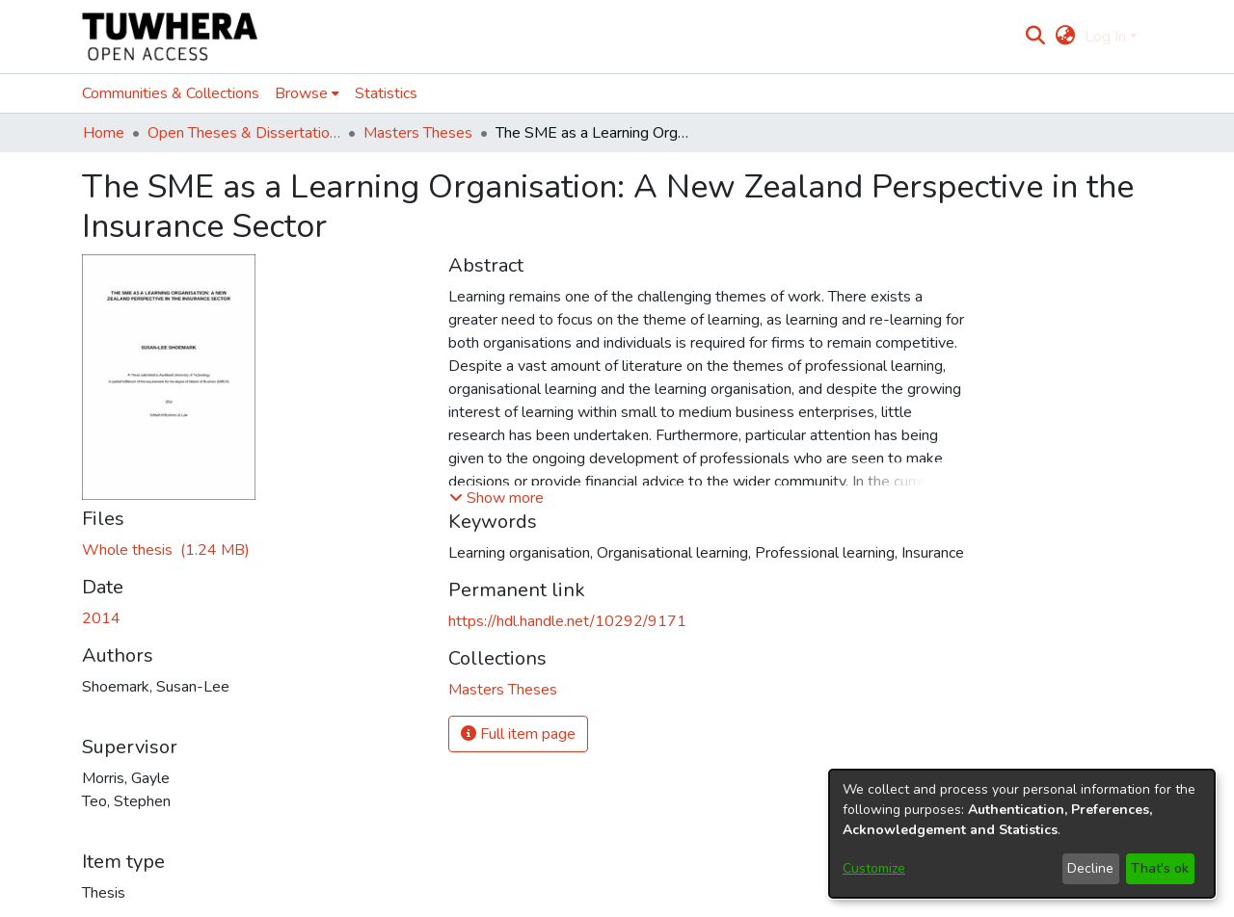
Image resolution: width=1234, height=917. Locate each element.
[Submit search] (1036, 36)
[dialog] (1022, 834)
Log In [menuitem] (1105, 36)
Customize (874, 868)
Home (103, 133)
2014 (101, 618)
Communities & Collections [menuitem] (170, 93)
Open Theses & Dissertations (244, 133)
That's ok (1160, 868)
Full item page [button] (518, 734)
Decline (1090, 868)
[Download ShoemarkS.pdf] (166, 550)
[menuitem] (1065, 36)
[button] (496, 498)
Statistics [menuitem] (386, 93)
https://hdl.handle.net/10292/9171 (567, 621)
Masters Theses (417, 133)
